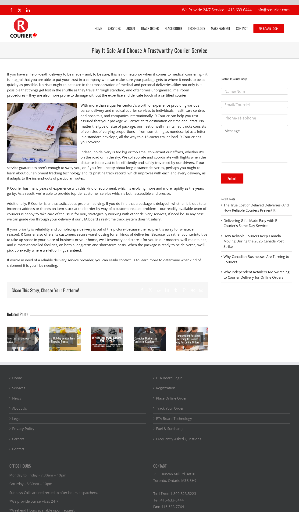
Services (18, 388)
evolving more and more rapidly (158, 188)
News (16, 398)
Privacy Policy (23, 428)
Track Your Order (170, 408)
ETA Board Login (169, 377)
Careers (18, 438)
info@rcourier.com (273, 9)
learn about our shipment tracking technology (44, 173)
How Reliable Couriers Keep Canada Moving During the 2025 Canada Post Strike (254, 241)
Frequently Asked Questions (178, 438)
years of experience (55, 188)
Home (17, 377)
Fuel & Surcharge (169, 428)
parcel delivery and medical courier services (116, 110)
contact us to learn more (138, 260)
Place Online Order (171, 398)
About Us (19, 408)
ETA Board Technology (174, 418)
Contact (18, 449)
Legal (16, 418)
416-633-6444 (240, 9)
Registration (165, 388)
